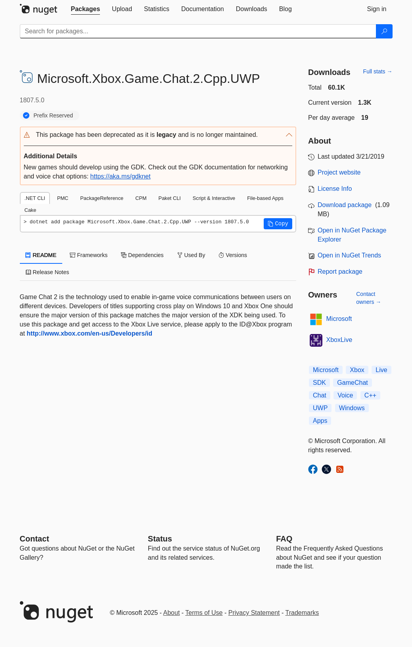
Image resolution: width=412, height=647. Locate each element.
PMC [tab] (62, 198)
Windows (352, 408)
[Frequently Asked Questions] (284, 538)
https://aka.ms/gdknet (120, 176)
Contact (34, 538)
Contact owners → (368, 298)
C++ (370, 395)
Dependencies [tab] (142, 255)
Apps (320, 420)
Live (381, 370)
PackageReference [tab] (101, 198)
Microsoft (339, 318)
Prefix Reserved (53, 115)
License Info (335, 188)
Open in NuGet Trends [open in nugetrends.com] (349, 255)
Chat (319, 395)
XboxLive (339, 339)
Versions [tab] (232, 255)
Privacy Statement (254, 612)
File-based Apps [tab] (265, 198)
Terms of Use (203, 612)
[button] (158, 135)
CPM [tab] (140, 198)
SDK (319, 382)
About (171, 612)
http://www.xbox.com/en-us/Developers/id (89, 333)
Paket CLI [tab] (170, 198)
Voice (345, 395)
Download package (345, 205)
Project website (339, 172)
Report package (340, 271)
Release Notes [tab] (47, 272)
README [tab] (41, 255)
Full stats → (378, 71)
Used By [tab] (191, 255)
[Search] (384, 31)
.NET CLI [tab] (35, 198)
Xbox (357, 370)
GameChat (352, 382)
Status (160, 538)
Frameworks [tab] (88, 255)
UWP (320, 408)
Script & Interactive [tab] (214, 198)
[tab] (85, 9)
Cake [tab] (30, 210)
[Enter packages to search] (198, 31)
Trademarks (302, 612)
